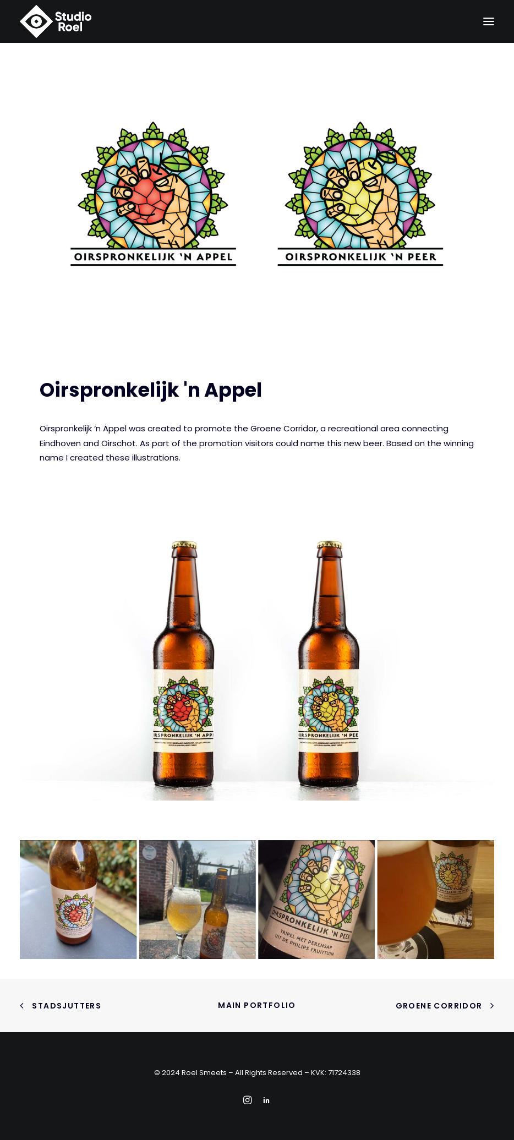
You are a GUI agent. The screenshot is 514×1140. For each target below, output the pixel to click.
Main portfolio (257, 1005)
